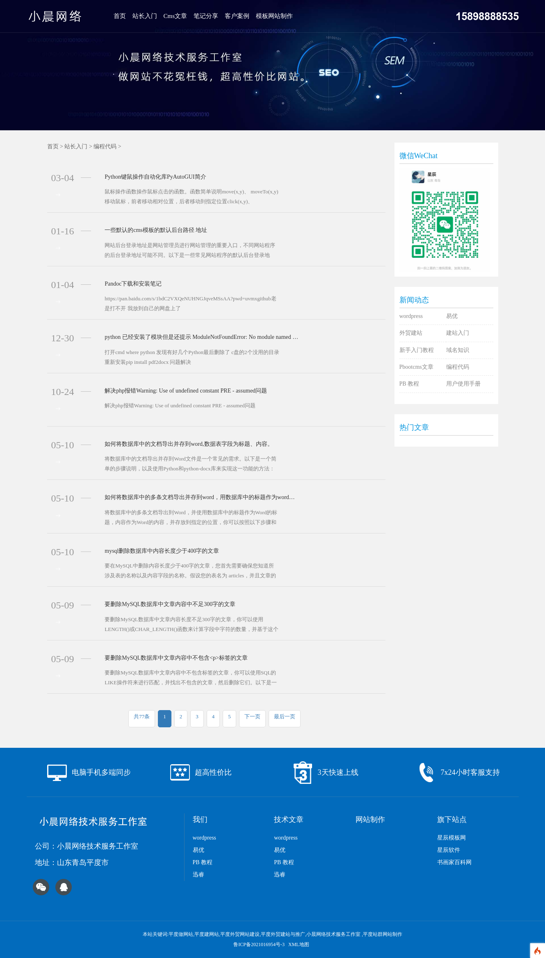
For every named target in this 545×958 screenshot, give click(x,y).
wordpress (411, 316)
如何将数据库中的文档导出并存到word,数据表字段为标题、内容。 (189, 444)
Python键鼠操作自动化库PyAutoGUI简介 (155, 177)
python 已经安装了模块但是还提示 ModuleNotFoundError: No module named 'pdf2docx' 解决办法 (202, 337)
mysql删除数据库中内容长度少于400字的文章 (162, 551)
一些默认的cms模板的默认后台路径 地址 (156, 230)
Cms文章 (175, 16)
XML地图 (298, 944)
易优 (452, 316)
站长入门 (144, 16)
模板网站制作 (274, 16)
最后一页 (284, 716)
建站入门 (457, 333)
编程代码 (104, 146)
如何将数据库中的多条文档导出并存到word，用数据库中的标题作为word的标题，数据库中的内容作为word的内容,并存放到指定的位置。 (202, 497)
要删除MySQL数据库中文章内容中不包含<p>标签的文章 (176, 658)
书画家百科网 (454, 862)
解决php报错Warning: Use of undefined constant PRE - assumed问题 (186, 391)
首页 (120, 16)
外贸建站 (410, 333)
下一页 (252, 716)
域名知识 (457, 350)
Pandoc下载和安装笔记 (133, 284)
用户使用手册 (463, 384)
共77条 (142, 716)
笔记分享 (206, 16)
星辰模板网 (451, 838)
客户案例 (237, 16)
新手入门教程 (416, 350)
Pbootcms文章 (416, 367)
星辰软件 (448, 850)
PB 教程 (409, 384)
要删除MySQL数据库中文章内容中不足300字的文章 (170, 604)
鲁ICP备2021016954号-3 (259, 944)
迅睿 (198, 875)
